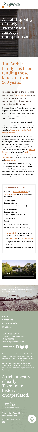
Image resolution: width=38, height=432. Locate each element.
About (5, 316)
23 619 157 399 (11, 415)
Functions (7, 326)
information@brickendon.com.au (13, 342)
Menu (34, 4)
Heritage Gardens (10, 194)
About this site (18, 413)
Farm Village (13, 238)
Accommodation (11, 233)
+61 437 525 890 (8, 339)
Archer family (20, 94)
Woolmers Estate (24, 125)
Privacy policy (7, 413)
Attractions (7, 319)
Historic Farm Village (20, 191)
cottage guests (10, 160)
